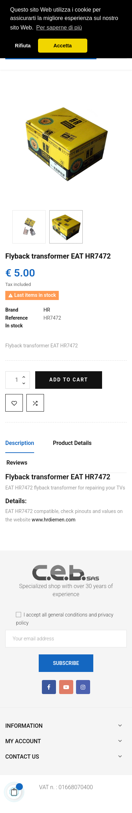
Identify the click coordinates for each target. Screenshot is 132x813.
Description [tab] (19, 443)
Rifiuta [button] (23, 45)
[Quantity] (17, 380)
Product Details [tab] (72, 443)
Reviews (16, 462)
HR (46, 310)
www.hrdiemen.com (53, 519)
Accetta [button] (63, 45)
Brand (11, 310)
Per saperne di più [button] (59, 28)
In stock (14, 325)
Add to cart (68, 379)
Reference (16, 318)
